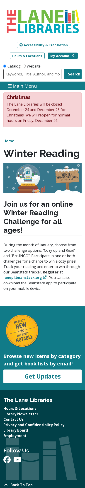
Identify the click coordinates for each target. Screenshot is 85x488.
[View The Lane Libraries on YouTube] (17, 461)
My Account (60, 56)
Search (74, 74)
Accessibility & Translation (43, 45)
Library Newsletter (20, 413)
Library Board (15, 430)
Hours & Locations (27, 56)
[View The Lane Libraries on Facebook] (7, 461)
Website (34, 66)
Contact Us (13, 419)
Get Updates (42, 376)
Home (8, 140)
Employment (15, 435)
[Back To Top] (42, 485)
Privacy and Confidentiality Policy (33, 424)
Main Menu (22, 86)
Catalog (14, 66)
